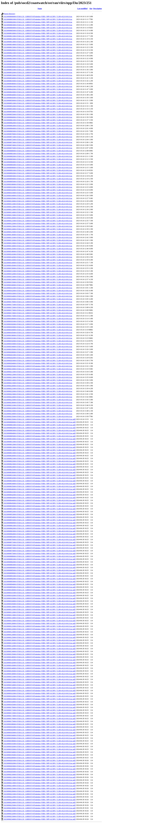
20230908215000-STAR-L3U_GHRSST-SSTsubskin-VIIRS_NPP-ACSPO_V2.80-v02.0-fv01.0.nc (38, 383)
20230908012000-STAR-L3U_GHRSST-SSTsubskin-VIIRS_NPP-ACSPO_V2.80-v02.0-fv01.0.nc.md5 (40, 444)
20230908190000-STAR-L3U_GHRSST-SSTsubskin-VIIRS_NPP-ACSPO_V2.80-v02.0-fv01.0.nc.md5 (40, 741)
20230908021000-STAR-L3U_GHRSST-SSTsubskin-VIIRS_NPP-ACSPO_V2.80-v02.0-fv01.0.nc (38, 53)
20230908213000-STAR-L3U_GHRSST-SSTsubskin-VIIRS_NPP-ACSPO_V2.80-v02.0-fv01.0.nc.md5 (40, 783)
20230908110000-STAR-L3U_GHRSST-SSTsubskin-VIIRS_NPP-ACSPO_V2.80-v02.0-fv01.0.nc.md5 (40, 607)
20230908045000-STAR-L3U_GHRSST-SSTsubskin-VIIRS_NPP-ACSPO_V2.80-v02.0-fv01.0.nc (38, 98)
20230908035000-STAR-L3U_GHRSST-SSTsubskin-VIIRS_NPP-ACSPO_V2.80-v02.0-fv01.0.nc (38, 81)
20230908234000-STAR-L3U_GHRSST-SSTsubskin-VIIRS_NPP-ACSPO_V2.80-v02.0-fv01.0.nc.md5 (40, 819)
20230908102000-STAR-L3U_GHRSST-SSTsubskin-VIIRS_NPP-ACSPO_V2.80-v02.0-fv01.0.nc (38, 190)
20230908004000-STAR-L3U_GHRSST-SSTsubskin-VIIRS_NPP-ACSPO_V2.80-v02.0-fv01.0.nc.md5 (40, 433)
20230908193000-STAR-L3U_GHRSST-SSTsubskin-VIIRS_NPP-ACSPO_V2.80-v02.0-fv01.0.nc (38, 344)
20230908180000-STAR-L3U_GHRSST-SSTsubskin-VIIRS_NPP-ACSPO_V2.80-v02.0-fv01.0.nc (38, 318)
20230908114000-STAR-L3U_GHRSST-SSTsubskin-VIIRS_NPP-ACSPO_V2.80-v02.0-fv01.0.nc (38, 212)
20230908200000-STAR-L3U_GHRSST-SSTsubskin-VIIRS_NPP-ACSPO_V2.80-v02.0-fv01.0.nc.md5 (40, 758)
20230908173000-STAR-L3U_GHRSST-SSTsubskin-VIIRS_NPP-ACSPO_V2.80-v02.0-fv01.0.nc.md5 (40, 716)
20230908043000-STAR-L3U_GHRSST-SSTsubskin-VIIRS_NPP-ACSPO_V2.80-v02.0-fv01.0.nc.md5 (40, 497)
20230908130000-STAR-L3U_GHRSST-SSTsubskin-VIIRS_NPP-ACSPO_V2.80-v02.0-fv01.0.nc (38, 235)
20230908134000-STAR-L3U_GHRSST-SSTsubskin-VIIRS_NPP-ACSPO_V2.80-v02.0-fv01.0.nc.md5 (40, 651)
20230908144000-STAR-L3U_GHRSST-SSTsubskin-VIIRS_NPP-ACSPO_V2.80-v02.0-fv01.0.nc (38, 263)
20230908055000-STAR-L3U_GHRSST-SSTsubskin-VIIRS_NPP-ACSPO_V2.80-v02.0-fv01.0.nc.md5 (40, 520)
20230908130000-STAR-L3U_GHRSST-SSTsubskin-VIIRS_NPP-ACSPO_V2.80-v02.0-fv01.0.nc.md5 (40, 640)
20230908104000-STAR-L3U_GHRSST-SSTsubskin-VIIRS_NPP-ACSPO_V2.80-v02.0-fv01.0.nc (38, 195)
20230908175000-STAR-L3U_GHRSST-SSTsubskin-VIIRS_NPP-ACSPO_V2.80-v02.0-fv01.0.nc (38, 316)
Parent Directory (9, 14)
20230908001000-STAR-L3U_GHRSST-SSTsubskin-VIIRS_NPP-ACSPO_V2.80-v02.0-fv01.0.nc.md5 (40, 425)
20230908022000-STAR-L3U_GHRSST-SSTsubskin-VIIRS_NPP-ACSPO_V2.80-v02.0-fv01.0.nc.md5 (40, 461)
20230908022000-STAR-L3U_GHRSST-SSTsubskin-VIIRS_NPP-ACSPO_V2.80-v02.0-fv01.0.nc (38, 56)
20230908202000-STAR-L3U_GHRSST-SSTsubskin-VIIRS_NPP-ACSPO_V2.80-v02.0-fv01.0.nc (38, 358)
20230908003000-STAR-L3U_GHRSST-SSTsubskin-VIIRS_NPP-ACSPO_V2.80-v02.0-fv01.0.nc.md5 (40, 430)
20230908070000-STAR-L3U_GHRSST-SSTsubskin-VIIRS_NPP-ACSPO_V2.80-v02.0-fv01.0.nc (38, 134)
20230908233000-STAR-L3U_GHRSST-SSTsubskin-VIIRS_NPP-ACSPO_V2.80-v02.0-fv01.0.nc (38, 411)
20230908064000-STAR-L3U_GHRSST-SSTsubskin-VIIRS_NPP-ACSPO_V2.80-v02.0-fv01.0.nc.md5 (40, 534)
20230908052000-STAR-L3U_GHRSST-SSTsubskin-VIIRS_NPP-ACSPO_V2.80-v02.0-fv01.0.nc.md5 (40, 511)
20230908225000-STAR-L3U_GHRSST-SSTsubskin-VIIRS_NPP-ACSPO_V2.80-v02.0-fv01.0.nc (38, 400)
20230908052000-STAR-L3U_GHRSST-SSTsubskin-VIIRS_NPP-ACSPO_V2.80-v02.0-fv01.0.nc (38, 106)
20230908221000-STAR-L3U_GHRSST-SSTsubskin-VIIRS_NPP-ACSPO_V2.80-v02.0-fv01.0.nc (38, 388)
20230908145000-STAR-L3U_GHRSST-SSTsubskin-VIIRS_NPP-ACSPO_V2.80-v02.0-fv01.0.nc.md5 (40, 671)
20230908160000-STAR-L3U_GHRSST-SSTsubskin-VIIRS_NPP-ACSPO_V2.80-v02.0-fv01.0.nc (38, 285)
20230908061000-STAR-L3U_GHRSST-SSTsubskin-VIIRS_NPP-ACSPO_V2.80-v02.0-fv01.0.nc (38, 120)
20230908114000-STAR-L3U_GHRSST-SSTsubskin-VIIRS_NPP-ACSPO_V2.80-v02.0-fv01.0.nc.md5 (40, 618)
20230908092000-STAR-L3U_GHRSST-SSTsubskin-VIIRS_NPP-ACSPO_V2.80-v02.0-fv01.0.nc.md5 (40, 579)
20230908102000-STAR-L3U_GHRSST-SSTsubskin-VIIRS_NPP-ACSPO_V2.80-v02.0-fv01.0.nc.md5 (40, 595)
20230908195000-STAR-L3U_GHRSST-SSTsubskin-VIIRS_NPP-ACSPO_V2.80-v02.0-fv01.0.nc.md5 (40, 755)
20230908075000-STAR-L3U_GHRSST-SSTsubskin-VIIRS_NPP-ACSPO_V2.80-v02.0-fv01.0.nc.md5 (40, 553)
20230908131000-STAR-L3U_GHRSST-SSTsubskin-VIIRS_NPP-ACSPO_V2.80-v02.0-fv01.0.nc (38, 237)
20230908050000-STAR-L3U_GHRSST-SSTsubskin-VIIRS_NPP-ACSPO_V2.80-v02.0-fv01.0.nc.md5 (40, 506)
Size (90, 8)
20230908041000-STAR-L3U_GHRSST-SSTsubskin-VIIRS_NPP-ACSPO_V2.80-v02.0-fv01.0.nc (38, 86)
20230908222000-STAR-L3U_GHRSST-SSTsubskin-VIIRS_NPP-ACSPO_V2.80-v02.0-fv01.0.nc (38, 391)
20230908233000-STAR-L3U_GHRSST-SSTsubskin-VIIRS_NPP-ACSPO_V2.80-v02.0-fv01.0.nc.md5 (40, 816)
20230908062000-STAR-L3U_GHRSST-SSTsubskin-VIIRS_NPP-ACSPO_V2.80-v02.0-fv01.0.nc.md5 (40, 528)
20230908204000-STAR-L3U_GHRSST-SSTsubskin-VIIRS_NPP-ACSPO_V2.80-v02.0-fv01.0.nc (38, 363)
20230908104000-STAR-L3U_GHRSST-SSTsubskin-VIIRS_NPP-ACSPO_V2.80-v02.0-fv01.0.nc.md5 (40, 601)
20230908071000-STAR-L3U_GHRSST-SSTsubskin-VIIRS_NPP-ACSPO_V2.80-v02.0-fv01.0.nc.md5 (40, 542)
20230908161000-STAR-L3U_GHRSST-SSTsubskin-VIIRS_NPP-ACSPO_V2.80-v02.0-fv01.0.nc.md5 (40, 693)
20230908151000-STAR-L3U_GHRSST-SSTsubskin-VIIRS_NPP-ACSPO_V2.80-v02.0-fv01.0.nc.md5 (40, 676)
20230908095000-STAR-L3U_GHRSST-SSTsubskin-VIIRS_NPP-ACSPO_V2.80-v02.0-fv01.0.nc (38, 181)
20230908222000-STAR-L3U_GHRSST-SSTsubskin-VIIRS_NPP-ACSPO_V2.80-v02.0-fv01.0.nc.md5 (40, 797)
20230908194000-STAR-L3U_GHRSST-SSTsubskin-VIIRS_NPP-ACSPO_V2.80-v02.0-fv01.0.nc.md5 (40, 752)
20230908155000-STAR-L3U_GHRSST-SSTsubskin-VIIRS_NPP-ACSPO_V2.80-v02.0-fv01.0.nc (38, 282)
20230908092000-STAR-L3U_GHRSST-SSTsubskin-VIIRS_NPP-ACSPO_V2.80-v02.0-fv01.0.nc (38, 173)
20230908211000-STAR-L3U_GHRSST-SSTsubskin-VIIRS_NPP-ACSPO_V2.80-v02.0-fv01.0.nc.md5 (40, 777)
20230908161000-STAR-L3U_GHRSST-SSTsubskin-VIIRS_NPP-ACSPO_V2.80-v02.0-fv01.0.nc (38, 288)
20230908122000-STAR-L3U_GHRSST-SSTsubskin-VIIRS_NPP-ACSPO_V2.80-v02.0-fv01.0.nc (38, 223)
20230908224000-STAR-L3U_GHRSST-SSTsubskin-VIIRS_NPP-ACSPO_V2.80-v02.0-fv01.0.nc (38, 397)
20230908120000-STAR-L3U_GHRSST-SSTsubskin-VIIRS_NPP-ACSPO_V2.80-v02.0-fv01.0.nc (38, 218)
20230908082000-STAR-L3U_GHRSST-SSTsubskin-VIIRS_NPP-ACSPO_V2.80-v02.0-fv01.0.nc (38, 156)
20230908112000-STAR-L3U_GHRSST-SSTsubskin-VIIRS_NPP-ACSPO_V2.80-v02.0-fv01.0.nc (38, 207)
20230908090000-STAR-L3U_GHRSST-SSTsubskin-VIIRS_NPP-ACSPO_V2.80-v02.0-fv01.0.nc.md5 (40, 573)
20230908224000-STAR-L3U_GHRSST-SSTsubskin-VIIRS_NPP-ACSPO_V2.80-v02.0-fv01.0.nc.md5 (40, 802)
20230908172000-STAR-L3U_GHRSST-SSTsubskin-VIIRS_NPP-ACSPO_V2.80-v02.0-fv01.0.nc (38, 307)
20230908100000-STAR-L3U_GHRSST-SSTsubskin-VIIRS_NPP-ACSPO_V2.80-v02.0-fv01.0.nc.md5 (40, 590)
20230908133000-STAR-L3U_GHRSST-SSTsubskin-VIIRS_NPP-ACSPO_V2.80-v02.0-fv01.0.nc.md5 (40, 649)
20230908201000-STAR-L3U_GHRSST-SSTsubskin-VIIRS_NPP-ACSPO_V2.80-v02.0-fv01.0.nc (38, 355)
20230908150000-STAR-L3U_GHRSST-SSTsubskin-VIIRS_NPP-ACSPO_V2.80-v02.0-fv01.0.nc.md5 (40, 674)
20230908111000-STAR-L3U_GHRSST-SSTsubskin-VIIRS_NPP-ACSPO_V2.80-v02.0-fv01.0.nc (38, 204)
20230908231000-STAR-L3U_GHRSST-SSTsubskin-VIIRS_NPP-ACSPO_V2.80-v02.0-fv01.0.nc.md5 (40, 811)
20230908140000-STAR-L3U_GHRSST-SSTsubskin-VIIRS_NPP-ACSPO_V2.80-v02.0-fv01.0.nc (38, 251)
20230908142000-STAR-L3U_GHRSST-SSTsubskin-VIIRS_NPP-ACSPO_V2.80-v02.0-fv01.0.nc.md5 (40, 663)
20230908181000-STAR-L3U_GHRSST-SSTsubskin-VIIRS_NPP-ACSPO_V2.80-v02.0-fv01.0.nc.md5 (40, 727)
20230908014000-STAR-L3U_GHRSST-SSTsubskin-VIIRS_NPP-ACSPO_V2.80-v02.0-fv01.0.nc (38, 44)
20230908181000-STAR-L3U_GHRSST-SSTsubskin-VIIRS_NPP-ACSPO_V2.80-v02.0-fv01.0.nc (38, 321)
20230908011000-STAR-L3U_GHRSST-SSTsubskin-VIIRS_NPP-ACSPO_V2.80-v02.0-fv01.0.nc (38, 36)
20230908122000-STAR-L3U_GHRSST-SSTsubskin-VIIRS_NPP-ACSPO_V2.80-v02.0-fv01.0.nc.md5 (40, 629)
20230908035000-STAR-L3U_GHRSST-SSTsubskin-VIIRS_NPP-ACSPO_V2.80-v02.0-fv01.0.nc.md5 (40, 486)
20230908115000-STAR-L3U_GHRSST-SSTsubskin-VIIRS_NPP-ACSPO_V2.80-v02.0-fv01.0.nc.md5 (40, 621)
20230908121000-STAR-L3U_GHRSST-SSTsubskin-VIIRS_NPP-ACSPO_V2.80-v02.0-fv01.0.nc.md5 (40, 626)
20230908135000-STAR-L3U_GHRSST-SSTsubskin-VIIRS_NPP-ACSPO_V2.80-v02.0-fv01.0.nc (38, 249)
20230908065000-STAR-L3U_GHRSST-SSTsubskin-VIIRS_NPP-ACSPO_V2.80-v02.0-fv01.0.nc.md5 (40, 537)
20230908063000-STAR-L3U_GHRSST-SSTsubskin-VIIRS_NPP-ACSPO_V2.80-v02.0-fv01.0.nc (38, 126)
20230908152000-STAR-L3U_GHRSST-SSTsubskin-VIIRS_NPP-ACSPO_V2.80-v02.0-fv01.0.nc (38, 274)
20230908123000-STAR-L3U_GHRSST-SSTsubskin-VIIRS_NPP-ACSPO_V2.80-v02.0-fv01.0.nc (38, 226)
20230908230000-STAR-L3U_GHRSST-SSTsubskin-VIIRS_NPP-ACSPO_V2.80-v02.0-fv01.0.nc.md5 (40, 808)
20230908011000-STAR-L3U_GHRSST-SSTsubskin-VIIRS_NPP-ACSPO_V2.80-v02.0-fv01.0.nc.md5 (40, 442)
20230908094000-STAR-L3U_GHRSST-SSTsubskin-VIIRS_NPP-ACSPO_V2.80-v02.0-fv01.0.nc (38, 179)
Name (40, 8)
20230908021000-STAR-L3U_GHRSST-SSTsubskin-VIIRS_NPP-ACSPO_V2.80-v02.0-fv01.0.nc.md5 (40, 458)
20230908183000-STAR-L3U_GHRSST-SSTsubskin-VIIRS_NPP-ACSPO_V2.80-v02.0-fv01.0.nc (38, 327)
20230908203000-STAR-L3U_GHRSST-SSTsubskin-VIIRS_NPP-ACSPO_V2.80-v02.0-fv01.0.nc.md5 (40, 766)
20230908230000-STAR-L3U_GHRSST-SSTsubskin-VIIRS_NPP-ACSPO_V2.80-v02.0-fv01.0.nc (38, 402)
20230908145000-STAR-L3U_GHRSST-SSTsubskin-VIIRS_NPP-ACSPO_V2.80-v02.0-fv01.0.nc (38, 265)
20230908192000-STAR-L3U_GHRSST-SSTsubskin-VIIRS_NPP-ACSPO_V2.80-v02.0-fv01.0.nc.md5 (40, 746)
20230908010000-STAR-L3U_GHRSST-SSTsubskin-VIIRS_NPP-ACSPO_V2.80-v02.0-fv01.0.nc (38, 33)
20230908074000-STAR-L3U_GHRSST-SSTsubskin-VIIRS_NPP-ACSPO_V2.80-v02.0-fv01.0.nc (38, 145)
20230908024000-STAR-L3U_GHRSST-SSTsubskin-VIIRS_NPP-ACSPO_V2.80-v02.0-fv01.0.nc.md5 (40, 467)
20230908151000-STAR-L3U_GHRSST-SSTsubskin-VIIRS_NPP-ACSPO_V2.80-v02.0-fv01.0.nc (38, 271)
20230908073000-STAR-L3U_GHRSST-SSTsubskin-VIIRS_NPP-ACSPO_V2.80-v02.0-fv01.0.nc (38, 142)
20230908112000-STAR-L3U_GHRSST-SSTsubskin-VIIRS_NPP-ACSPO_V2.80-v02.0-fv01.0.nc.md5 (40, 612)
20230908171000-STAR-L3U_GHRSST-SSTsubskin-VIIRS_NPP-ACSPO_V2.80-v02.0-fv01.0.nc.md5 (40, 710)
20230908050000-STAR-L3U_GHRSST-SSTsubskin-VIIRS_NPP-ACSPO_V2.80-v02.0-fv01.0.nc (38, 100)
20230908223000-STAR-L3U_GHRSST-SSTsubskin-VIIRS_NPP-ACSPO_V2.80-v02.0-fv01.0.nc (38, 394)
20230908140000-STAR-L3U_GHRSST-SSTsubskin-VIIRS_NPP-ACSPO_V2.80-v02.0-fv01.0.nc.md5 (40, 657)
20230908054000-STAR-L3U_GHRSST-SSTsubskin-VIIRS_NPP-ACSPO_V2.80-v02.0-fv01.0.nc (38, 112)
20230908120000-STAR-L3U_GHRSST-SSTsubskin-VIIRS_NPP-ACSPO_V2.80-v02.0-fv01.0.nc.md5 (40, 623)
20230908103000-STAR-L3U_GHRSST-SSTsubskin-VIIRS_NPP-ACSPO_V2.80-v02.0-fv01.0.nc (38, 193)
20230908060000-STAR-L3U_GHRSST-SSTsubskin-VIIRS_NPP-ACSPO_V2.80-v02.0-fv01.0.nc (38, 117)
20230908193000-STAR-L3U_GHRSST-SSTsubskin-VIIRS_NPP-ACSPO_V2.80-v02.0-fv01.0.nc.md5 (40, 749)
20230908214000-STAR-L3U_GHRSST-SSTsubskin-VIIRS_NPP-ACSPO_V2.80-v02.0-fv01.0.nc (38, 380)
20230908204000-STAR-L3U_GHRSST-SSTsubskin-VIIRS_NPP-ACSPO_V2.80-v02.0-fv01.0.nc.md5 (40, 769)
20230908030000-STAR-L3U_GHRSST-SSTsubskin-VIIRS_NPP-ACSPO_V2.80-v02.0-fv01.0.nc (38, 67)
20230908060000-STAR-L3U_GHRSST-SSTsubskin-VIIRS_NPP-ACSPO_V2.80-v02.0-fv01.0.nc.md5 (40, 523)
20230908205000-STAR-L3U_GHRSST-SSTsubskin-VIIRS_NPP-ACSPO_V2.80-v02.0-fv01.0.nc (38, 366)
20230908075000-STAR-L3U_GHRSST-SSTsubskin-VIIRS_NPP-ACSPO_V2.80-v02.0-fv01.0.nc (38, 148)
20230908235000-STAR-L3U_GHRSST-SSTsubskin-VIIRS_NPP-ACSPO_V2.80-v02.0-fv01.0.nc (38, 416)
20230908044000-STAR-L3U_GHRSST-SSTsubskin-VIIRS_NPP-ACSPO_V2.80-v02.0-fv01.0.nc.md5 (40, 500)
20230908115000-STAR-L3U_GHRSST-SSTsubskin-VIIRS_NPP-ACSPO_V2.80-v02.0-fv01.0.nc (38, 215)
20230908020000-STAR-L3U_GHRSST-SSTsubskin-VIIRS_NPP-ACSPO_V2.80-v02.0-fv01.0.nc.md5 (40, 456)
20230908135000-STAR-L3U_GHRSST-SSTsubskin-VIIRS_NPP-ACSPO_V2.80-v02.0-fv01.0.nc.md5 (40, 654)
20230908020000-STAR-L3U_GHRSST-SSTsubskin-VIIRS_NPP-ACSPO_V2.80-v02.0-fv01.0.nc (38, 50)
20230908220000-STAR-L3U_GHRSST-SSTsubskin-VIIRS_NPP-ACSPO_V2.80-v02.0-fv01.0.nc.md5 (40, 791)
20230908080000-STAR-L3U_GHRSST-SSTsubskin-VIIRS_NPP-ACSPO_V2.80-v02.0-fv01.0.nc (38, 151)
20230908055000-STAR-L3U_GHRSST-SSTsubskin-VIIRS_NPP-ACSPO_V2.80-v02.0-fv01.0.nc (38, 114)
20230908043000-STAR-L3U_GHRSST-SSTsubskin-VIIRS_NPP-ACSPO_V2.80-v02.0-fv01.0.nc (38, 92)
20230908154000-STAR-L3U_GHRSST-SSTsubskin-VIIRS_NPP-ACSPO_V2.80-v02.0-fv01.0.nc (38, 279)
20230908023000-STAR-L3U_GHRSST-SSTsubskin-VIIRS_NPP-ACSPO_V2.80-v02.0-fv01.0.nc (38, 58)
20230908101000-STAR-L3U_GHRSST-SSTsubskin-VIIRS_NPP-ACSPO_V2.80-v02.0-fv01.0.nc (38, 187)
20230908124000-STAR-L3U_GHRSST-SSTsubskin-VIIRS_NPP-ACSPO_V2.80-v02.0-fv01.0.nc (38, 229)
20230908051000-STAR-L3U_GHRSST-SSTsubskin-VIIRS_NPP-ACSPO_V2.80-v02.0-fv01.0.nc (38, 103)
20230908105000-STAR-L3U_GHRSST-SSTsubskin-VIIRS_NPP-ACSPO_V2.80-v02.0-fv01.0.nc (38, 198)
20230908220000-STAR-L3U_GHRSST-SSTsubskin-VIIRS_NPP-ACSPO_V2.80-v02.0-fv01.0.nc (38, 386)
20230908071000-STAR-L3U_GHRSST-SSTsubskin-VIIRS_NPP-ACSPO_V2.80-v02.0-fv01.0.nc (38, 137)
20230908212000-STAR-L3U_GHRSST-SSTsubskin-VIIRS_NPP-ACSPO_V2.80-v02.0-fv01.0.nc (38, 374)
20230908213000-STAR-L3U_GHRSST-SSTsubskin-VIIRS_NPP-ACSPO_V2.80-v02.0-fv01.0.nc (38, 377)
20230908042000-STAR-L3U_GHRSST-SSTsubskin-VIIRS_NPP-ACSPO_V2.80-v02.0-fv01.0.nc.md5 (40, 495)
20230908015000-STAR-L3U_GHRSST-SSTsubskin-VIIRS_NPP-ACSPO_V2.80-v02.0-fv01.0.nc (38, 47)
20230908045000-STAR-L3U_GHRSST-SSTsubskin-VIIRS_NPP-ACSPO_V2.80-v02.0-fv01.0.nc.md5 (40, 503)
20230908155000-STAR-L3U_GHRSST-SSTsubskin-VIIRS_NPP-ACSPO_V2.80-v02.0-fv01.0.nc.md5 (40, 688)
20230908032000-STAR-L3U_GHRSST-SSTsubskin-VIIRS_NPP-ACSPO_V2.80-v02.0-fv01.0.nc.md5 (40, 478)
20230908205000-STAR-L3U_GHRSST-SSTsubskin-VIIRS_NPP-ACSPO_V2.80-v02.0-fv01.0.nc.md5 (40, 772)
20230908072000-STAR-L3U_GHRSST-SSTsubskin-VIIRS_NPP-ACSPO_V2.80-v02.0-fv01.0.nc (38, 139)
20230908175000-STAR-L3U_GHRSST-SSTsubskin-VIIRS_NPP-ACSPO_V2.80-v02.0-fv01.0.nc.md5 (40, 721)
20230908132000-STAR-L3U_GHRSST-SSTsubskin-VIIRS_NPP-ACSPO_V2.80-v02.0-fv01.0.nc (38, 240)
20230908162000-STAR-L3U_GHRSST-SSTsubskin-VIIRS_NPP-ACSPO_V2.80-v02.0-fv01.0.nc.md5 (40, 696)
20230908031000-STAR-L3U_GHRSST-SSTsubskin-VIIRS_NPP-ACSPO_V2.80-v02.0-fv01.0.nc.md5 (40, 475)
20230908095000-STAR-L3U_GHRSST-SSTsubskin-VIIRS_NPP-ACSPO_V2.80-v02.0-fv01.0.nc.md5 (40, 587)
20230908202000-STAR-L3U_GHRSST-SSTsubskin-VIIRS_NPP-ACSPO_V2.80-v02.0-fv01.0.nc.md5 (40, 763)
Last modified (82, 8)
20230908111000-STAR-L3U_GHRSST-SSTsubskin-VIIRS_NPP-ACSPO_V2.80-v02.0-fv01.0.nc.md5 (40, 609)
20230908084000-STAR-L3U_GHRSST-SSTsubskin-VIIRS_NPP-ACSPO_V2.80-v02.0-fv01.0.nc (38, 162)
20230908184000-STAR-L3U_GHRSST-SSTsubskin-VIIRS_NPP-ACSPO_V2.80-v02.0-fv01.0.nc (38, 330)
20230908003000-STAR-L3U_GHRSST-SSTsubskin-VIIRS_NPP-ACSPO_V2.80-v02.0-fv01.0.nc (38, 25)
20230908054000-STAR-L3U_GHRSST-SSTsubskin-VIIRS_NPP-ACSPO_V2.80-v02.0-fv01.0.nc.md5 (40, 517)
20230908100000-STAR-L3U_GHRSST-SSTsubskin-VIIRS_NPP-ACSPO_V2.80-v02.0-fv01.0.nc (38, 184)
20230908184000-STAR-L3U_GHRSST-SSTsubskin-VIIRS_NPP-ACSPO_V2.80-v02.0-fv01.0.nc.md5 (40, 735)
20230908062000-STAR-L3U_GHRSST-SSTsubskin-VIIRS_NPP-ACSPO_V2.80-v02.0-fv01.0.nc (38, 123)
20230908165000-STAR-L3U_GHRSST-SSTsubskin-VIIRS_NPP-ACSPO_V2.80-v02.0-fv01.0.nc (38, 299)
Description (97, 8)
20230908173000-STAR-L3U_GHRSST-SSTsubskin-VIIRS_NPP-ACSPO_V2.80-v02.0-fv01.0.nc (38, 310)
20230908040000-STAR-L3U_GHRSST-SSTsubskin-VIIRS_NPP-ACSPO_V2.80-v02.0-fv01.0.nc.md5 (40, 489)
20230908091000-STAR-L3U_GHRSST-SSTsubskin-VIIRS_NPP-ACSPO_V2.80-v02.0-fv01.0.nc (38, 170)
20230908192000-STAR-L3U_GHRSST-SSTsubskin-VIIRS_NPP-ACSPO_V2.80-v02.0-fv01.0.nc (38, 341)
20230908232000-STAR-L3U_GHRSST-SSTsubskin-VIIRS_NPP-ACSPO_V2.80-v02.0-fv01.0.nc (38, 408)
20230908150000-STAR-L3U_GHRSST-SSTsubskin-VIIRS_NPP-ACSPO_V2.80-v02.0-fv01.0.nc (38, 268)
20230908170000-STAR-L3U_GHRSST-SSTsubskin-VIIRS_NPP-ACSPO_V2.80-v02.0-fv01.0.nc (38, 302)
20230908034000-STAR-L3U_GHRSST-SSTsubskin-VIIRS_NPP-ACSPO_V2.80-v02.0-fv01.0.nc (38, 78)
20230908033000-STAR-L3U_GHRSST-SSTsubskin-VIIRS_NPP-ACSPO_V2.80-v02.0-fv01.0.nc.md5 (40, 481)
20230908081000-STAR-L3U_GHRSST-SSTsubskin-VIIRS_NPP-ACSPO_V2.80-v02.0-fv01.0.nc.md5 (40, 559)
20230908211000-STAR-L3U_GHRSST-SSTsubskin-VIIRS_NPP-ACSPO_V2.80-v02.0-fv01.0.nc (38, 372)
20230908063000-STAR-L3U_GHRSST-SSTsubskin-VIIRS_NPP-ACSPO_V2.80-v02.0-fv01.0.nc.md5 (40, 531)
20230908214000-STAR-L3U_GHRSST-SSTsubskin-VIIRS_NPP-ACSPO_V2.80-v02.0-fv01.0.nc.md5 (40, 786)
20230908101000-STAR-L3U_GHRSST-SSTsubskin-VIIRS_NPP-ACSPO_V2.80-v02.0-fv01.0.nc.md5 (40, 593)
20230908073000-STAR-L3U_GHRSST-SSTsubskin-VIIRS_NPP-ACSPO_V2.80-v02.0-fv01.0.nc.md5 (40, 548)
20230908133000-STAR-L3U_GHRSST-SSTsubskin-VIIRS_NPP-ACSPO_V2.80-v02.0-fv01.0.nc (38, 243)
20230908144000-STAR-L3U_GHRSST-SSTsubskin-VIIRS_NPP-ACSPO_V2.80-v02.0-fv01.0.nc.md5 (40, 668)
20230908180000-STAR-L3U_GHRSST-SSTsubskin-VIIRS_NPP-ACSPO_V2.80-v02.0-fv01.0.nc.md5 (40, 724)
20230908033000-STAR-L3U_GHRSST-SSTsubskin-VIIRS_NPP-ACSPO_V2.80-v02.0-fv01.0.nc (38, 75)
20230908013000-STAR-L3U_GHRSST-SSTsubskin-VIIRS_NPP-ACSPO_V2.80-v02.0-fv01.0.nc (38, 42)
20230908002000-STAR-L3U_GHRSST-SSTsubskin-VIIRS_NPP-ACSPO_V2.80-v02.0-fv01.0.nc (38, 22)
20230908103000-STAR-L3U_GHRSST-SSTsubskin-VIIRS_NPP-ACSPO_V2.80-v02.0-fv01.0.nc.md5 (40, 598)
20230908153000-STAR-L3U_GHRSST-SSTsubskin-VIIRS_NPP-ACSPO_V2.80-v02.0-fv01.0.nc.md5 (40, 682)
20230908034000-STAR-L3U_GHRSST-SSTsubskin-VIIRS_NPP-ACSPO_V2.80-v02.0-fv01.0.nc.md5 (40, 484)
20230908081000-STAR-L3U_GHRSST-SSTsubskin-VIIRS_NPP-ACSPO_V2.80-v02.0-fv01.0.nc (38, 153)
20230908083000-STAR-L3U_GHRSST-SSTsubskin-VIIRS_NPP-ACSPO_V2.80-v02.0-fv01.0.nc (38, 159)
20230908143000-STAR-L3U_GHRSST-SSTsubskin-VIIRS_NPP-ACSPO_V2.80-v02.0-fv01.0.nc (38, 260)
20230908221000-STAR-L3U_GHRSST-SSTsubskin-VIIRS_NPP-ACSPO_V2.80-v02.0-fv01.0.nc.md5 (40, 794)
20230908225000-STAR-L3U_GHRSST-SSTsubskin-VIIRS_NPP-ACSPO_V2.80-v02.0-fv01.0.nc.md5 (40, 805)
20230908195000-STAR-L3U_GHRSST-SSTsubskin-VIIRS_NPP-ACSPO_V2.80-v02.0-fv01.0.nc (38, 349)
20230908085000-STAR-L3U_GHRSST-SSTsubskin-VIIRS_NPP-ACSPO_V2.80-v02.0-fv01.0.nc (38, 165)
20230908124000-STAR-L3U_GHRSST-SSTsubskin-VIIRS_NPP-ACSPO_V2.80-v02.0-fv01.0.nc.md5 (40, 635)
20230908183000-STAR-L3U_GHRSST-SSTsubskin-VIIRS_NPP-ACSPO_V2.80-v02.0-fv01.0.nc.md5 (40, 732)
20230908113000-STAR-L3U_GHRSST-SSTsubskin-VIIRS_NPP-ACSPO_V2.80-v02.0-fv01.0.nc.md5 (40, 615)
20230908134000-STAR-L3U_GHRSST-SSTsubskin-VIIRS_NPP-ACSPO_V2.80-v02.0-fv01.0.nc (38, 246)
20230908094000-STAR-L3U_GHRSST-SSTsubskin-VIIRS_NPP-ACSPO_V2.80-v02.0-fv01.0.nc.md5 (40, 584)
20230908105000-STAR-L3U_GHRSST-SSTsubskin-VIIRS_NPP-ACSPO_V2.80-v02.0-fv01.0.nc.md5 (40, 604)
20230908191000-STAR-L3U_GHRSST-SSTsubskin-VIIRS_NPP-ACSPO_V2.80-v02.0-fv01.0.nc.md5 (40, 744)
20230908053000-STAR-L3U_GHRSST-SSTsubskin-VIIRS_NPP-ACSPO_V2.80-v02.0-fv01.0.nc (38, 109)
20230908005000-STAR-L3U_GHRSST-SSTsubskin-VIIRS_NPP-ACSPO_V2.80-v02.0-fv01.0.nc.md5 (40, 436)
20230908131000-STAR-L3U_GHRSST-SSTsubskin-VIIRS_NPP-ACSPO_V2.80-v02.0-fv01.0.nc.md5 (40, 643)
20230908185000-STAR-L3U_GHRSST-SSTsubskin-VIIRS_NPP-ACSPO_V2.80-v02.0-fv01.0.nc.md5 (40, 738)
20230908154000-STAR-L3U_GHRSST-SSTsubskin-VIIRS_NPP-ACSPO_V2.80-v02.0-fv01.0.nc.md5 (40, 685)
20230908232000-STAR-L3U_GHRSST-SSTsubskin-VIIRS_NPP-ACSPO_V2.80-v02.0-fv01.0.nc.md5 (40, 814)
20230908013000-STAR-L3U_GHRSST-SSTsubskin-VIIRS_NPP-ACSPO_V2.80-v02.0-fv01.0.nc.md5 (40, 447)
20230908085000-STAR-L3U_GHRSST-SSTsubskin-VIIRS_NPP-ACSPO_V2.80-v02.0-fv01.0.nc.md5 (40, 570)
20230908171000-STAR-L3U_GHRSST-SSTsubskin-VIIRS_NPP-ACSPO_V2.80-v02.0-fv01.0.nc (38, 305)
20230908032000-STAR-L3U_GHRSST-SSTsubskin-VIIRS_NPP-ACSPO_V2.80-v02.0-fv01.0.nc (38, 72)
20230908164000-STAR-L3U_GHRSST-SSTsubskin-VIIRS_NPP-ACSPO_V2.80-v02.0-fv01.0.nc (38, 296)
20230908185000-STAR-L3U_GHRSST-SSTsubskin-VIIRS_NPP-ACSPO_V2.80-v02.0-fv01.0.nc (38, 332)
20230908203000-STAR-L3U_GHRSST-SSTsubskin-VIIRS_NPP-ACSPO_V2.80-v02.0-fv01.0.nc (38, 360)
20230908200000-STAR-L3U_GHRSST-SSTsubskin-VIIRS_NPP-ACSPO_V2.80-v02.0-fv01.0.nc (38, 352)
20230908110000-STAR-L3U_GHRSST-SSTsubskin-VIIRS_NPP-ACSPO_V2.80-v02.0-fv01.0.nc (38, 201)
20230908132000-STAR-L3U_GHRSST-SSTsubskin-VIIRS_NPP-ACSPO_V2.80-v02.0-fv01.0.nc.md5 (40, 646)
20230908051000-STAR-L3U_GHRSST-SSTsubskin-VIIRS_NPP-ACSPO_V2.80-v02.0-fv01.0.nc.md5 (40, 509)
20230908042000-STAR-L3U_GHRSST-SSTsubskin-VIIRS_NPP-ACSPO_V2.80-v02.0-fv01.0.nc (38, 89)
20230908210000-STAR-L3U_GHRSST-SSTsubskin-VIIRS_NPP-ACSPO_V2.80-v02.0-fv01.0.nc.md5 (40, 774)
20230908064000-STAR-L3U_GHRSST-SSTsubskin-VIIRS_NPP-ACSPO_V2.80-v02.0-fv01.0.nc (38, 128)
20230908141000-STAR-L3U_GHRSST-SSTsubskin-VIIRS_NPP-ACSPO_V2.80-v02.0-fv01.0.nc (38, 254)
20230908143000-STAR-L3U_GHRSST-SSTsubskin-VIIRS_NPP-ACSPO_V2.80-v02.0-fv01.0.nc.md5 (40, 665)
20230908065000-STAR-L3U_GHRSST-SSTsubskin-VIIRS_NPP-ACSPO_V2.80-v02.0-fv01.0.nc (38, 131)
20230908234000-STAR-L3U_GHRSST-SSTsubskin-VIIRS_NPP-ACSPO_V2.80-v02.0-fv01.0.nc (38, 414)
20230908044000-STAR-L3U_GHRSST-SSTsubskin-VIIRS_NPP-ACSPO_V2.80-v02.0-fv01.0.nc (38, 95)
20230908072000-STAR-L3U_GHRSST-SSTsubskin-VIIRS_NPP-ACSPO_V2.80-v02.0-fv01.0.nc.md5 (40, 545)
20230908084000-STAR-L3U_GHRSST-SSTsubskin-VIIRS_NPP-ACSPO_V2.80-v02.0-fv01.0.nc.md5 (40, 567)
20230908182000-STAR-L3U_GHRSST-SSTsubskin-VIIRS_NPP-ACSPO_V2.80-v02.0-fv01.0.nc (38, 324)
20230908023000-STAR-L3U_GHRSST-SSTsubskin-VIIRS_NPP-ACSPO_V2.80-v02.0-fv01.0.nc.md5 (40, 464)
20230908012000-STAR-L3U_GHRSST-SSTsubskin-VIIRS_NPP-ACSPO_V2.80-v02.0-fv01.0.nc (38, 39)
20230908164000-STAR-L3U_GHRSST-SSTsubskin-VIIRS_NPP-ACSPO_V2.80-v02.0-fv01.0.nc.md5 (40, 702)
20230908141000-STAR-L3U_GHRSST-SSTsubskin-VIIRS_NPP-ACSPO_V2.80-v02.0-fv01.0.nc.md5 (40, 660)
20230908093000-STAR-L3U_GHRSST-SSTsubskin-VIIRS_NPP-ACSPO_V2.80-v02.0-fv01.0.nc (38, 176)
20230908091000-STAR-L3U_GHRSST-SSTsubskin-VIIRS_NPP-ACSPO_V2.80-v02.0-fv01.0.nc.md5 (40, 576)
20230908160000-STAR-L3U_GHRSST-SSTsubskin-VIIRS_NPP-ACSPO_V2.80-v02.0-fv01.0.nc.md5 (40, 690)
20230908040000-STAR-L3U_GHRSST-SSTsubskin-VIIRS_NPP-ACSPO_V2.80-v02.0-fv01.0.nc (38, 84)
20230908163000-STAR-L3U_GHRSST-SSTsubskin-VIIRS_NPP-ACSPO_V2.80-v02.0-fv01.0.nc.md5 (40, 699)
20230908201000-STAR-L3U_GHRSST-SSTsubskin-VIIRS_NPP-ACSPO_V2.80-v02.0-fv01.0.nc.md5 (40, 760)
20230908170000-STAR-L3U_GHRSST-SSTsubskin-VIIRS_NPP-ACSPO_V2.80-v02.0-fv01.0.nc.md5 (40, 707)
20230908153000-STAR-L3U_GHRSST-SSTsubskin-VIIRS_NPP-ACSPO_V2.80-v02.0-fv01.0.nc (38, 277)
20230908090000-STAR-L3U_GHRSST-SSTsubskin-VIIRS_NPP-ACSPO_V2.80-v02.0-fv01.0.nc (38, 167)
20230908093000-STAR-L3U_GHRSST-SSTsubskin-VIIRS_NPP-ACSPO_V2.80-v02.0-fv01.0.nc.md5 (40, 581)
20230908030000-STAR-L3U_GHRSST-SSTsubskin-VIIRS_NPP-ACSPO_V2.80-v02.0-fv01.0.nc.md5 (40, 472)
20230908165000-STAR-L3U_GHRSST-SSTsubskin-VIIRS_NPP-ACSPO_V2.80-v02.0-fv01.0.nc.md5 (40, 704)
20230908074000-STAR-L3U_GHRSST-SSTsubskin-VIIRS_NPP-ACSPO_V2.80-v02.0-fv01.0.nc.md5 (40, 551)
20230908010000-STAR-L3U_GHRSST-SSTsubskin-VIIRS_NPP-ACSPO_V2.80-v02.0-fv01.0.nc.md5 (40, 439)
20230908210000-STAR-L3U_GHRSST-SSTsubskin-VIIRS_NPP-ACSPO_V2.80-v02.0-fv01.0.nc (38, 369)
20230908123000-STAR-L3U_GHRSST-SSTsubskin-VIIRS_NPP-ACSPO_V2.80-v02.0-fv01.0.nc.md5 (40, 632)
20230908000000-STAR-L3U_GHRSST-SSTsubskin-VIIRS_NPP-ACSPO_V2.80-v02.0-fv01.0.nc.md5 (40, 422)
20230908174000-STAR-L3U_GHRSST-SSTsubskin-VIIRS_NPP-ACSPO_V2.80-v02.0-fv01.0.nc (38, 313)
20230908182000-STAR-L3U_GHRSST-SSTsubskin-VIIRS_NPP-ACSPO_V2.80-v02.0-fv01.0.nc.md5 (40, 730)
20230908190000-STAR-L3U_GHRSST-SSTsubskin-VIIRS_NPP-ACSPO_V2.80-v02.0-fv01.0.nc (38, 335)
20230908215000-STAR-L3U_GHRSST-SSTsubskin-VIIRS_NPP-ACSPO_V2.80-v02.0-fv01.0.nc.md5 (40, 788)
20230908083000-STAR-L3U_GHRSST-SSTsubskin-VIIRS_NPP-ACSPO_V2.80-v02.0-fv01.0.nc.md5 (40, 565)
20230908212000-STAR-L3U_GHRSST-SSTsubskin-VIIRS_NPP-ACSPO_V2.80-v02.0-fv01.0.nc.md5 (40, 780)
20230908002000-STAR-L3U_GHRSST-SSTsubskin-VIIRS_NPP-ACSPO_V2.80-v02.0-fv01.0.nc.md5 (40, 428)
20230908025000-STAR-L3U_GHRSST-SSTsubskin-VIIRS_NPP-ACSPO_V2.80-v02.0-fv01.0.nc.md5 (40, 470)
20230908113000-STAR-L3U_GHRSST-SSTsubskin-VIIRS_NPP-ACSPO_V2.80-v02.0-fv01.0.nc (38, 209)
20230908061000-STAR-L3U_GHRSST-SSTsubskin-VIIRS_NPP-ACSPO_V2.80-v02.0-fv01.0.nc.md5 (40, 525)
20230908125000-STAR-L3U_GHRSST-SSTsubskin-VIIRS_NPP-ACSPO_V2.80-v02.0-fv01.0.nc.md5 (40, 637)
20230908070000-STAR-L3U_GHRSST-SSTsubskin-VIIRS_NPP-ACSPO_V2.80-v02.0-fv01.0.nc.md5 (40, 539)
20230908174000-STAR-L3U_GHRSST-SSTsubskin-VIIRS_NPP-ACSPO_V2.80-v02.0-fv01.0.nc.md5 (40, 718)
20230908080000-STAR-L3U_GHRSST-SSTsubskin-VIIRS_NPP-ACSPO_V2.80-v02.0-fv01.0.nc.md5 (40, 556)
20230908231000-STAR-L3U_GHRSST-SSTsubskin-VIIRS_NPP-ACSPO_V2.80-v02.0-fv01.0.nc (38, 405)
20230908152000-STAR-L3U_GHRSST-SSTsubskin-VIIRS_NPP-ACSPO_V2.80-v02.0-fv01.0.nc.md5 (40, 679)
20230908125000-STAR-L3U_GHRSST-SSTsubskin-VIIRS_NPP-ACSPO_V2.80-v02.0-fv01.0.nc (38, 232)
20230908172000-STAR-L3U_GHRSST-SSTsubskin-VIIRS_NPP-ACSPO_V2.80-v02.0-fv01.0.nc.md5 (40, 713)
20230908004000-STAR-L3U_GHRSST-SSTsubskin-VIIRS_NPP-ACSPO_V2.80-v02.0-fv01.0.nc (38, 28)
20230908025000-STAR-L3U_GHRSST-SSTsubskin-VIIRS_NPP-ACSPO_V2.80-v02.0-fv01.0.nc (38, 64)
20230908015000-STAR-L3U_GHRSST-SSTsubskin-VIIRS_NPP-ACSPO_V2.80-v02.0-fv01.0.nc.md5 (40, 453)
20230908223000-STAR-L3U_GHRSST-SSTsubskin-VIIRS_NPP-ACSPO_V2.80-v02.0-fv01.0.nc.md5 (40, 800)
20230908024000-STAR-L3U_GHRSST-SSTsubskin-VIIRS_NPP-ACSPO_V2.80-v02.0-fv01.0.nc (38, 61)
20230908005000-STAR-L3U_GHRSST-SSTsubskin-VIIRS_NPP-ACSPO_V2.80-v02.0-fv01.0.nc (38, 30)
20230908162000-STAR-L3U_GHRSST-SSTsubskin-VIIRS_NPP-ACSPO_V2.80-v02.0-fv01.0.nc (38, 291)
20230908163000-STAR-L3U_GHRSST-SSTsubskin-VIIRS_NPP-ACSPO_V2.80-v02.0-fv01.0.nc (38, 293)
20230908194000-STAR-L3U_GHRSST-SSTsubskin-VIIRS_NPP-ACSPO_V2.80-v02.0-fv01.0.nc (38, 346)
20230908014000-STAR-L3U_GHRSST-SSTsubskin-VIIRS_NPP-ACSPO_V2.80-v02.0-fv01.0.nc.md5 (40, 450)
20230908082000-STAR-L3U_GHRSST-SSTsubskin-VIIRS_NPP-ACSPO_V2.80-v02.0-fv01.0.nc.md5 (40, 562)
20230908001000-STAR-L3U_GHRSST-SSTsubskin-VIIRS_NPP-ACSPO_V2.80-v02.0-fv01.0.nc (38, 19)
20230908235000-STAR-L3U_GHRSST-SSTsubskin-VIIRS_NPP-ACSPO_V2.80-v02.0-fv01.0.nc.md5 (40, 419)
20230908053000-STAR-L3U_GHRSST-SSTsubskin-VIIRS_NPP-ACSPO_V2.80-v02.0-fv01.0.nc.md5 (40, 514)
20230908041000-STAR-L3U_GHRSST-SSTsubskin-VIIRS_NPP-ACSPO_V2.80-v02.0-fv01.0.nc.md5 (40, 492)
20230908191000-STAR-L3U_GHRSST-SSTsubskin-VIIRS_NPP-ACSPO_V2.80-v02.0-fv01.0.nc (38, 338)
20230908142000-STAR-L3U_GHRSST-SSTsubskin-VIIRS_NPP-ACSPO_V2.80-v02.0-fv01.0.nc (38, 257)
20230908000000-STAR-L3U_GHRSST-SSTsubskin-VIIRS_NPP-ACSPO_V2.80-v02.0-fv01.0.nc (38, 16)
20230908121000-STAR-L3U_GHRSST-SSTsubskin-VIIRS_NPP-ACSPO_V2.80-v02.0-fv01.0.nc (38, 221)
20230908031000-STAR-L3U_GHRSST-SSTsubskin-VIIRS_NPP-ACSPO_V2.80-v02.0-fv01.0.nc (38, 70)
